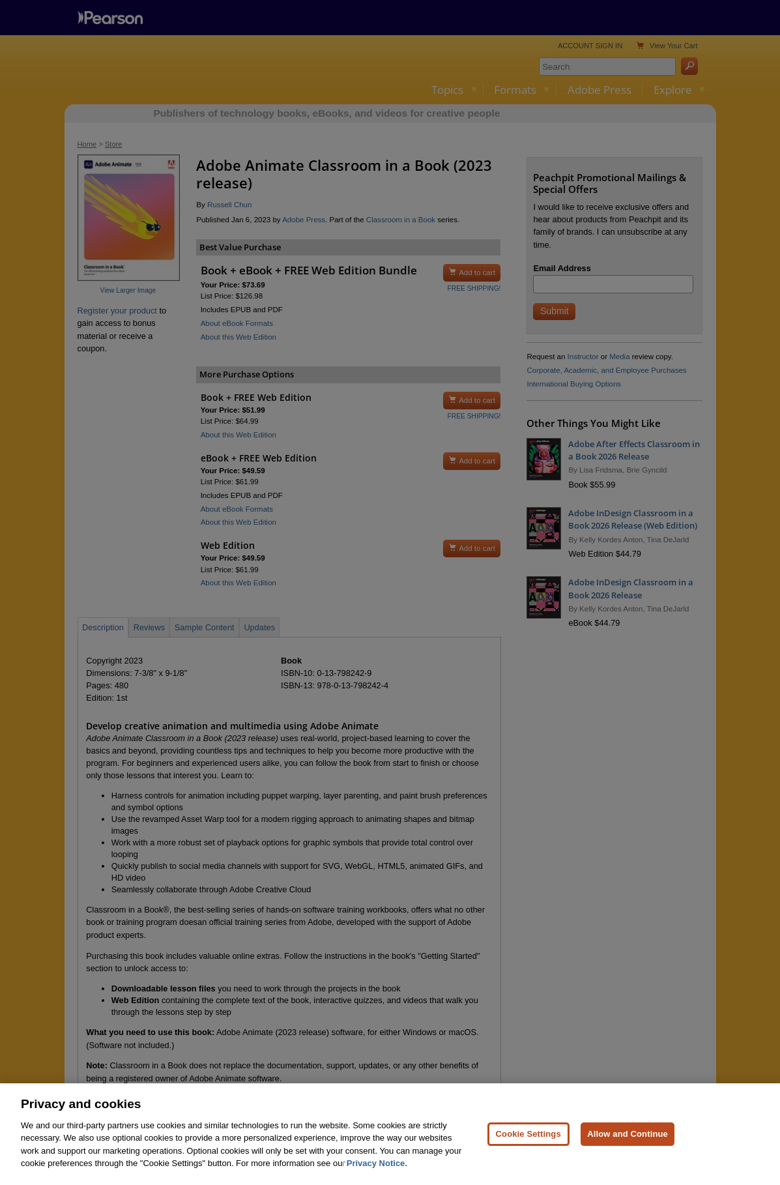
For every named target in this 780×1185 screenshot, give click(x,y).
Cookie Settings (528, 1160)
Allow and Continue (627, 1160)
